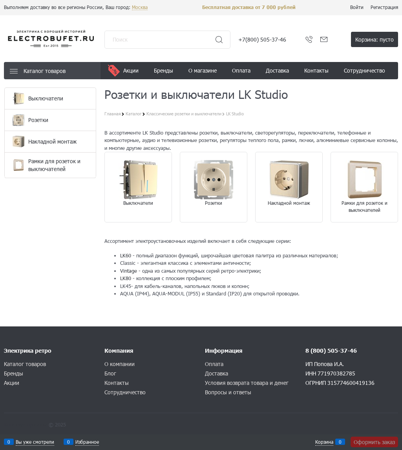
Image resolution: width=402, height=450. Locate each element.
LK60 (125, 255)
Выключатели (138, 203)
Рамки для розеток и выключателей (364, 206)
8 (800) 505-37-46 (331, 350)
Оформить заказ (374, 442)
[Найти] (219, 39)
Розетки (213, 203)
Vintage (128, 271)
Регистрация (384, 7)
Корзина (324, 442)
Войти (357, 7)
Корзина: (374, 39)
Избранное (87, 442)
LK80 (125, 278)
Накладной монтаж (289, 203)
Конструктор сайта (25, 424)
